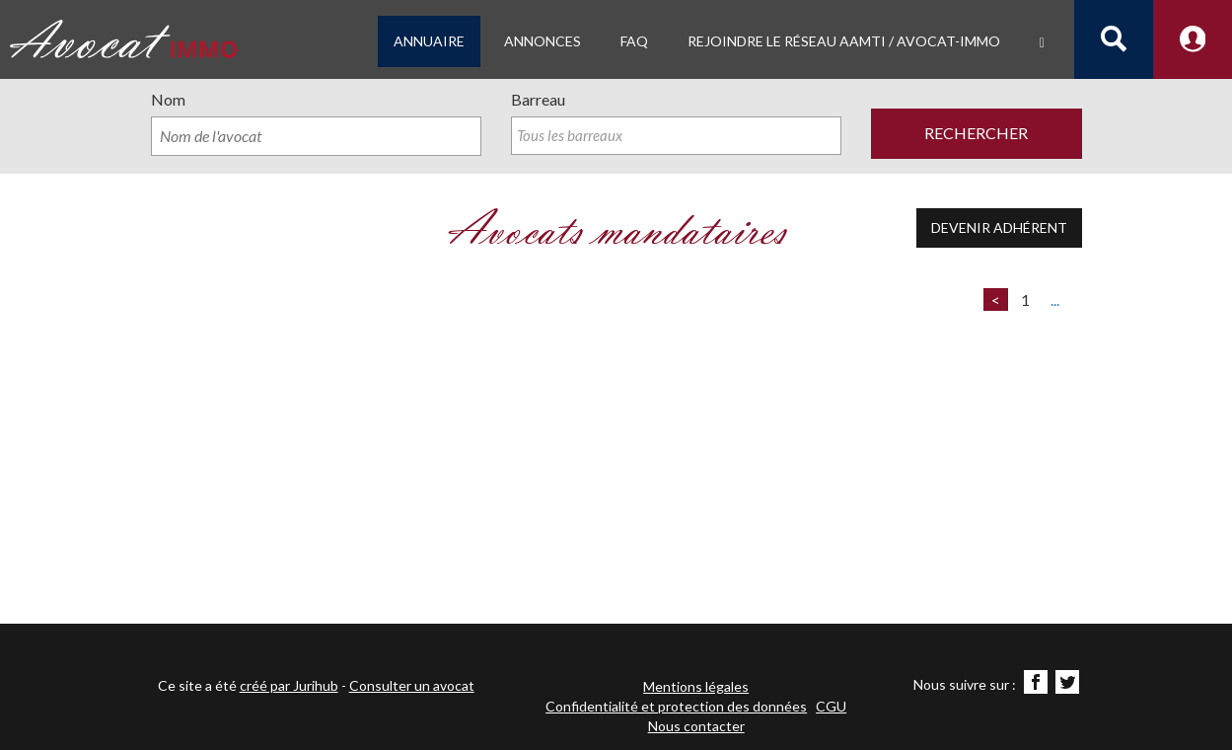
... (1055, 299)
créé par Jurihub (289, 685)
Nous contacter (696, 725)
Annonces (542, 41)
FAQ (634, 41)
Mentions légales (696, 686)
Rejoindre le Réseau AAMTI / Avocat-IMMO (844, 41)
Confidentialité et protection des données (676, 706)
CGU (831, 706)
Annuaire (429, 41)
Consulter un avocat (411, 685)
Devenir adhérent (999, 227)
